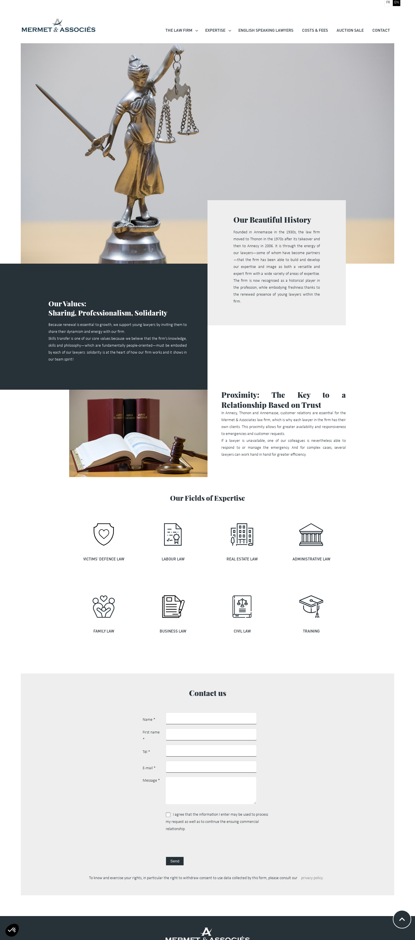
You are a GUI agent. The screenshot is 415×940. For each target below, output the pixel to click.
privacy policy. (312, 878)
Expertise (215, 30)
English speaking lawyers (265, 30)
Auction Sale (350, 30)
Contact (381, 30)
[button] (12, 930)
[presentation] (209, 845)
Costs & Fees (315, 30)
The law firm (178, 30)
